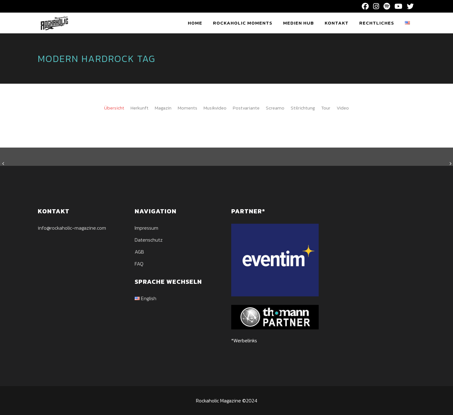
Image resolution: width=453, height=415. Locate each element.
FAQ (139, 263)
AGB (139, 251)
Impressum (146, 228)
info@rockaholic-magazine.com (72, 228)
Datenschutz (149, 240)
